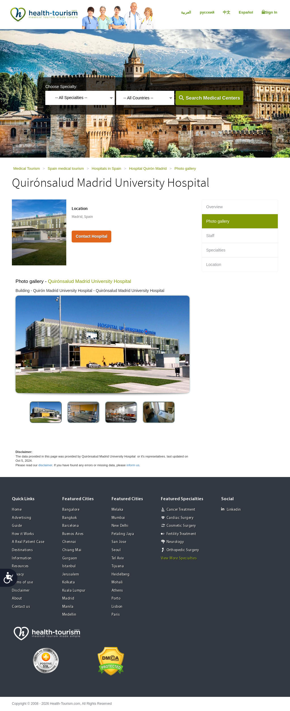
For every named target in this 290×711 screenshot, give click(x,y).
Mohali (117, 582)
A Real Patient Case (28, 542)
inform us (133, 465)
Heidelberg (121, 574)
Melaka (117, 510)
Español (246, 12)
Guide (17, 526)
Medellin (69, 615)
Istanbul (69, 566)
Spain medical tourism (66, 168)
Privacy (18, 574)
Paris (116, 615)
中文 (226, 12)
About (17, 598)
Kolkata (68, 582)
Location (213, 264)
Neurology (175, 542)
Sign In (269, 12)
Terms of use (22, 582)
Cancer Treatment (181, 510)
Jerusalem (70, 574)
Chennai (69, 542)
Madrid (68, 598)
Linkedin (231, 509)
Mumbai (118, 518)
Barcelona (70, 526)
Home (17, 510)
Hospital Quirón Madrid (148, 168)
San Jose (119, 542)
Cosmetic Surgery (181, 526)
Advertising (21, 518)
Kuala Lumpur (74, 590)
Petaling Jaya (123, 534)
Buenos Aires (73, 534)
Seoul (116, 550)
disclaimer (45, 465)
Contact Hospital (91, 236)
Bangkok (69, 518)
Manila (68, 607)
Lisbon (117, 607)
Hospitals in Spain (106, 168)
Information (22, 558)
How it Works (23, 534)
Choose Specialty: (61, 86)
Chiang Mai (72, 550)
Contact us (21, 607)
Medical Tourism (26, 168)
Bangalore (71, 510)
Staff (210, 235)
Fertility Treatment (181, 534)
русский (207, 12)
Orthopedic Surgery (183, 550)
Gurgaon (69, 558)
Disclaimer (20, 590)
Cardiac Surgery (180, 518)
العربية (186, 12)
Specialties (215, 250)
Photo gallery (185, 168)
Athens (117, 590)
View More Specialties (179, 558)
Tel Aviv (118, 558)
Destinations (22, 550)
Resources (20, 566)
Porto (116, 598)
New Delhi (120, 526)
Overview (214, 207)
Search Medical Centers (213, 98)
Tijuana (118, 566)
